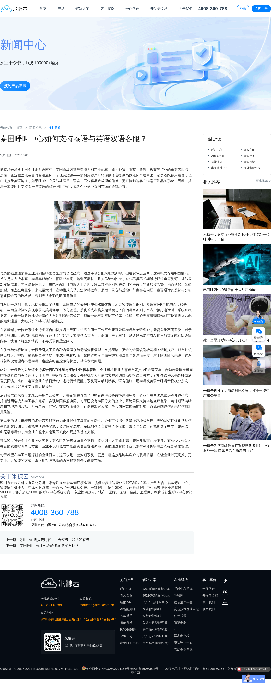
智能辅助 (216, 161)
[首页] (14, 8)
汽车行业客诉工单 (154, 636)
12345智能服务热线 (156, 588)
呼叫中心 (216, 149)
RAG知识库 (128, 629)
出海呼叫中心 (219, 167)
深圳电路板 (182, 635)
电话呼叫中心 (183, 642)
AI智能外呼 (218, 155)
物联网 (178, 595)
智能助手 (126, 616)
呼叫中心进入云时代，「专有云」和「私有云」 (56, 540)
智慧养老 (180, 622)
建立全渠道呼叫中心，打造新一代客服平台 (236, 340)
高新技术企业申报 (186, 609)
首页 (19, 127)
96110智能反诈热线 (156, 595)
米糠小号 (126, 636)
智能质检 (249, 161)
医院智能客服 (151, 609)
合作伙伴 (208, 588)
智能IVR (249, 155)
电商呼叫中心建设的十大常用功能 (229, 290)
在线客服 (249, 149)
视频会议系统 (183, 649)
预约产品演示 (15, 86)
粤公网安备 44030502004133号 (106, 668)
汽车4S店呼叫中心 (155, 602)
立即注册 (261, 8)
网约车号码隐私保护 (156, 643)
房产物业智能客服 (154, 629)
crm (176, 629)
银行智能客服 (151, 616)
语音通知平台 (183, 602)
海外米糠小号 (252, 167)
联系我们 (208, 609)
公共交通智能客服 (154, 622)
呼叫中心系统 (183, 588)
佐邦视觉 (180, 616)
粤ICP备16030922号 (144, 668)
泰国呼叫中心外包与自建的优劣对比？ (49, 546)
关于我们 (208, 602)
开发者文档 (210, 595)
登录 (243, 8)
